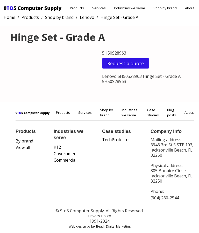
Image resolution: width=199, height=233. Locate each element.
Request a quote (125, 63)
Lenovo (87, 17)
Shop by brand (165, 8)
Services (99, 8)
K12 (57, 147)
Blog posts (171, 112)
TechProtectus (116, 139)
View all (23, 147)
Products (77, 8)
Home (9, 17)
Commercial (65, 160)
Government (66, 153)
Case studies (153, 112)
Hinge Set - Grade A (119, 17)
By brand (24, 141)
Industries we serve (129, 8)
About (189, 8)
